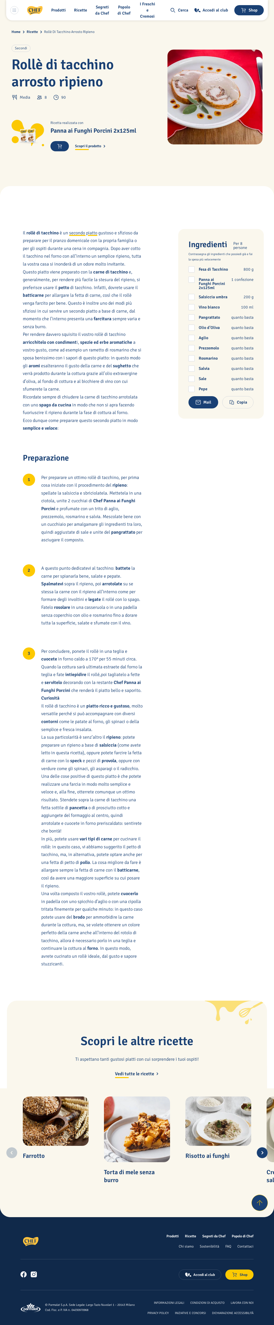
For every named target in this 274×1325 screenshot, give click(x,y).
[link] (23, 1274)
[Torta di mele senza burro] (137, 1129)
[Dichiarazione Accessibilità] (233, 1312)
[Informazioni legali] (169, 1302)
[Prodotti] (172, 1236)
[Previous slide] (11, 1152)
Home (16, 32)
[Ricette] (190, 1236)
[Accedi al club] (211, 10)
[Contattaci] (245, 1246)
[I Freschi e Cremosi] (148, 10)
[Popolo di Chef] (125, 10)
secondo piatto (83, 233)
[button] (59, 10)
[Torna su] (259, 1203)
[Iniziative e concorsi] (190, 1312)
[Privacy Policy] (158, 1312)
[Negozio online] (249, 10)
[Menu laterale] (14, 10)
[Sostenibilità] (209, 1246)
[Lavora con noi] (242, 1302)
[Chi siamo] (186, 1246)
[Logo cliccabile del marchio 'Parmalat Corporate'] (30, 1307)
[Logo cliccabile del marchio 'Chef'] (35, 10)
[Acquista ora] (59, 146)
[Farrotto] (56, 1121)
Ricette (32, 32)
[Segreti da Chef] (214, 1236)
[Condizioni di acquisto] (207, 1302)
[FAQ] (228, 1246)
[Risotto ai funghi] (218, 1121)
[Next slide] (262, 1152)
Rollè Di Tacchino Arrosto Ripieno (69, 32)
